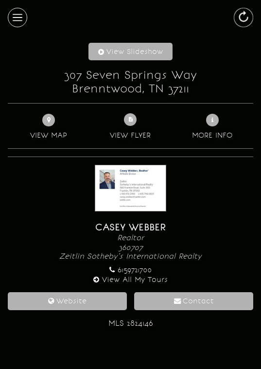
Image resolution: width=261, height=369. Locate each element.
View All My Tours (135, 279)
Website (71, 300)
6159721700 (135, 269)
